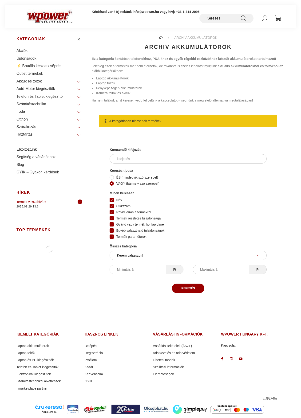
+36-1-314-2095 (187, 12)
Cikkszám (123, 206)
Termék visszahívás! (31, 202)
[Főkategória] (161, 37)
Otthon (22, 119)
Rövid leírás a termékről (133, 212)
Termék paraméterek (131, 236)
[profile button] (264, 18)
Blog (20, 165)
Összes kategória (123, 246)
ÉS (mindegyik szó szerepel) (137, 177)
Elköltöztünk (26, 149)
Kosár (89, 367)
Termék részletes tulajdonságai (138, 218)
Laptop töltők (105, 83)
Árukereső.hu (49, 411)
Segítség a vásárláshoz (35, 157)
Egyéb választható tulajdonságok (140, 230)
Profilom (91, 360)
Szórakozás (26, 127)
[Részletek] (80, 201)
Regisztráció (94, 353)
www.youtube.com (241, 358)
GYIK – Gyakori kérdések (37, 172)
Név (119, 200)
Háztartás (24, 134)
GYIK (88, 381)
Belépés (91, 346)
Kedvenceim (94, 374)
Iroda (20, 111)
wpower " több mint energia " (231, 358)
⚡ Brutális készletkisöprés (39, 66)
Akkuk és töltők (29, 81)
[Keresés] (226, 18)
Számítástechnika (31, 104)
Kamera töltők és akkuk (113, 93)
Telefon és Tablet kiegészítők (37, 367)
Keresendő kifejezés (125, 150)
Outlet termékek (29, 73)
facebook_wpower (222, 358)
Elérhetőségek (163, 374)
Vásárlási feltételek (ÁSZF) (172, 346)
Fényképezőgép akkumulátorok (119, 88)
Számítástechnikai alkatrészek (38, 381)
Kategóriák (30, 39)
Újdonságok (26, 58)
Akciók (22, 51)
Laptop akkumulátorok (112, 78)
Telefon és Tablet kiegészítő (39, 96)
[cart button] (278, 18)
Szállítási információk (168, 367)
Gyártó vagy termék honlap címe (140, 224)
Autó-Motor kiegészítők (35, 89)
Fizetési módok (164, 360)
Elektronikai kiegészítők (33, 374)
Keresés (188, 288)
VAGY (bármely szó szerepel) (137, 183)
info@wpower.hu (146, 12)
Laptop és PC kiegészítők (35, 360)
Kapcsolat (228, 345)
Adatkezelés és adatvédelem (174, 353)
